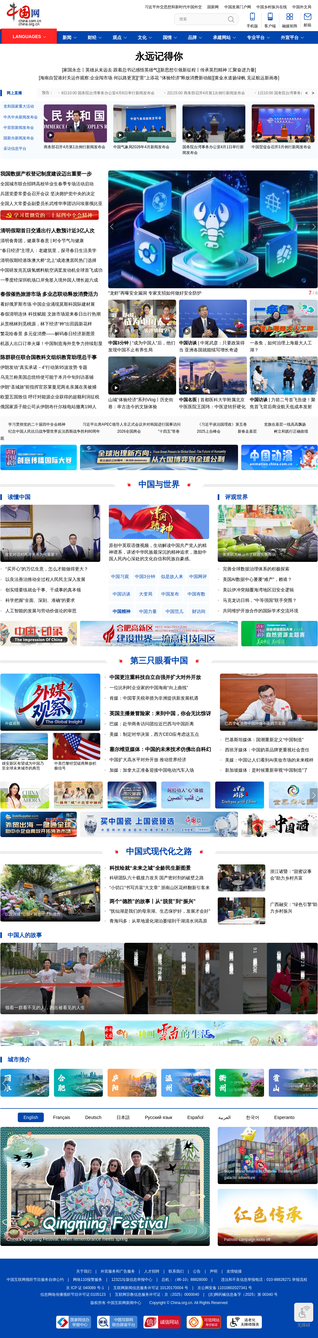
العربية (224, 1117)
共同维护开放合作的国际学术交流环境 (260, 610)
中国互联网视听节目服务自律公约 (35, 1279)
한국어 (252, 1117)
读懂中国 (19, 497)
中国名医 (188, 399)
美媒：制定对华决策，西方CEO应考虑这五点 (154, 734)
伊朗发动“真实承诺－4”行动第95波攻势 (38, 367)
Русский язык (158, 1117)
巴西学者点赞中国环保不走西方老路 (255, 723)
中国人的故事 (25, 935)
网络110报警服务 (87, 1279)
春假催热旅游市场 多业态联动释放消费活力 (49, 294)
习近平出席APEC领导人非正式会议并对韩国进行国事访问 (132, 424)
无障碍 (303, 1315)
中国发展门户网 (237, 7)
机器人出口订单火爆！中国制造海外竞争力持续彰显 (51, 343)
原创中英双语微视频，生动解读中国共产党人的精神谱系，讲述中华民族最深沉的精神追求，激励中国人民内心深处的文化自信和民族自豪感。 (158, 552)
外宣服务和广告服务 (118, 1271)
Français (61, 1117)
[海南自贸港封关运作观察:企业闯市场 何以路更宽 (87, 77)
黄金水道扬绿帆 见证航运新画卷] (247, 77)
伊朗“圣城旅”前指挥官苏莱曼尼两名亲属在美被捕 (48, 386)
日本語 (123, 1117)
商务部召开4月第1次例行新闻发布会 (74, 147)
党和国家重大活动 (18, 106)
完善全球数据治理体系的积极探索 (256, 568)
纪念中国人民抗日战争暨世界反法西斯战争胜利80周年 (54, 431)
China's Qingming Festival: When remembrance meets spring (67, 1238)
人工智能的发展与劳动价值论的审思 (40, 610)
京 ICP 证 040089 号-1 (85, 1288)
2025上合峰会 (209, 431)
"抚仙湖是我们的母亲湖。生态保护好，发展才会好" (159, 911)
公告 (197, 1271)
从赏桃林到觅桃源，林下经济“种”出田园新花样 (46, 323)
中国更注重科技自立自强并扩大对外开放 (155, 677)
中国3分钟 (118, 342)
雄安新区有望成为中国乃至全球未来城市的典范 (23, 765)
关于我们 (83, 1271)
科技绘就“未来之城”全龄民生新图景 (150, 868)
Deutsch (93, 1117)
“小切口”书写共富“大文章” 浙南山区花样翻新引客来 (159, 887)
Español (195, 1117)
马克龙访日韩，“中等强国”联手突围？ (260, 600)
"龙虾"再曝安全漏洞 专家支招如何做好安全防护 (155, 293)
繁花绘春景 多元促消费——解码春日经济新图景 (47, 333)
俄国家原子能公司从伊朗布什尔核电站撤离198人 (48, 406)
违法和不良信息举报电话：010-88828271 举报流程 (264, 1279)
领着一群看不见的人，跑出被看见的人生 (45, 1007)
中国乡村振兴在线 (271, 7)
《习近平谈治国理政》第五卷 (222, 424)
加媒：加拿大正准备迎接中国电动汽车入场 (151, 770)
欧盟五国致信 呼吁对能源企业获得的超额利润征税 (49, 396)
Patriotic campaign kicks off (247, 1239)
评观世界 (236, 497)
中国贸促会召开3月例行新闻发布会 (281, 147)
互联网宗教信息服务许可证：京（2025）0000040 (157, 1294)
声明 (213, 1271)
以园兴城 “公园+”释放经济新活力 (32, 914)
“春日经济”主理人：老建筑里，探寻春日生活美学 (48, 250)
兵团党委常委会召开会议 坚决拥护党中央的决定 (47, 193)
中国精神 (121, 611)
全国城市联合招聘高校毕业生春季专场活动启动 (47, 183)
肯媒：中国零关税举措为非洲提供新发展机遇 (153, 698)
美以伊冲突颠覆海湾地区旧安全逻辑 (258, 589)
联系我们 (176, 1271)
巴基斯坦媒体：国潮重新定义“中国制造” (264, 739)
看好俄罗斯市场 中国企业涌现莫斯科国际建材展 (47, 304)
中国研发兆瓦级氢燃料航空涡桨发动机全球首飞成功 (51, 270)
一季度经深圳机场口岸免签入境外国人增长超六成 (49, 280)
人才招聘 (151, 1271)
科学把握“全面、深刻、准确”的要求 (40, 600)
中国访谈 (188, 342)
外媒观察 (12, 723)
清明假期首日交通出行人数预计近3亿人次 (47, 230)
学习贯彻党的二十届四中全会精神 (36, 424)
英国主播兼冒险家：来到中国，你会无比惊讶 (160, 713)
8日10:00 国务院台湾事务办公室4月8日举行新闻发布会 (107, 93)
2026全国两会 (129, 431)
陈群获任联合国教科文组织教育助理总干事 (48, 357)
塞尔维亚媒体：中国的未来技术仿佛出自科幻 (160, 749)
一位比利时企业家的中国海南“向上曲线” (148, 687)
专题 (82, 367)
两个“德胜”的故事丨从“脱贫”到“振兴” (152, 901)
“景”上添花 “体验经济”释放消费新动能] (175, 77)
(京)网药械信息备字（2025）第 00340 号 (243, 1294)
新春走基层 (247, 431)
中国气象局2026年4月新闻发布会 (141, 147)
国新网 (213, 7)
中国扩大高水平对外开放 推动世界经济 (147, 759)
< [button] (306, 93)
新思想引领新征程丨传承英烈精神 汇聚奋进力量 (207, 69)
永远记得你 (159, 56)
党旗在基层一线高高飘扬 (285, 424)
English (30, 1117)
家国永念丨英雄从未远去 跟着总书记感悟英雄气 (110, 69)
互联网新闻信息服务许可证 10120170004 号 (150, 1288)
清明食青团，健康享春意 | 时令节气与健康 (42, 240)
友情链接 (234, 1271)
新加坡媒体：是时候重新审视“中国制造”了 (266, 770)
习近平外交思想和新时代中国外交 (173, 7)
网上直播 (14, 93)
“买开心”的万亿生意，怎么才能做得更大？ (46, 568)
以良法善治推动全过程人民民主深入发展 (45, 579)
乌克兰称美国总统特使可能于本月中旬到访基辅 (47, 377)
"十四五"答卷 (169, 431)
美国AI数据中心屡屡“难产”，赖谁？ (257, 579)
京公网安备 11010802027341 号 (224, 1288)
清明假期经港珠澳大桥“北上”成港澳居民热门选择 (48, 260)
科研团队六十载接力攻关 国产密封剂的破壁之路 (156, 877)
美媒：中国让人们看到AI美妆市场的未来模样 (269, 759)
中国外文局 (301, 7)
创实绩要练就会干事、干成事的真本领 (43, 589)
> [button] (313, 93)
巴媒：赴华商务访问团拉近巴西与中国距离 (151, 723)
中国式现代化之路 (159, 851)
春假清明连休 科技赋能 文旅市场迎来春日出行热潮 (50, 313)
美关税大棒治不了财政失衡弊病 (249, 554)
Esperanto (284, 1117)
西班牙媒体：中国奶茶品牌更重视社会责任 (267, 749)
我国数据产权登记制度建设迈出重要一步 (46, 173)
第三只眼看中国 (159, 660)
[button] (314, 227)
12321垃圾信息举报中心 (131, 1279)
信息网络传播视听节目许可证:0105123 (73, 1294)
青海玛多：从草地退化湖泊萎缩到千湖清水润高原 (158, 920)
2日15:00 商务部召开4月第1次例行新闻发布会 (206, 93)
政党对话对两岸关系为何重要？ (31, 554)
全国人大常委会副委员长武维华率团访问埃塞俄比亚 (51, 203)
